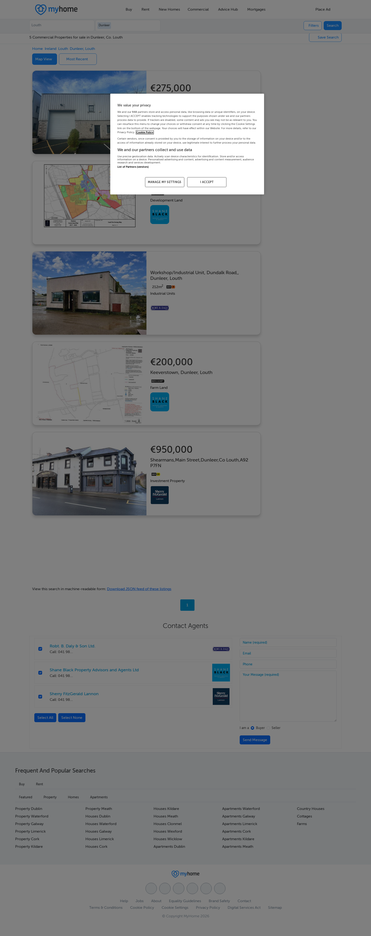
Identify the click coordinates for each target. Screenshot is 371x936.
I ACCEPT (207, 182)
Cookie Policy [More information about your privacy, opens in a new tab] (144, 132)
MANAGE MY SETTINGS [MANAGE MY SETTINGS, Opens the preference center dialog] (164, 182)
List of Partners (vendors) (133, 166)
